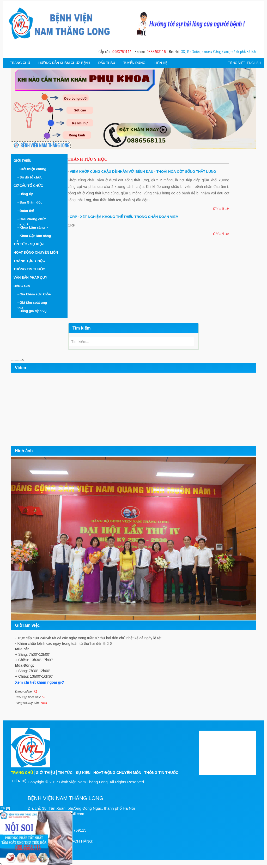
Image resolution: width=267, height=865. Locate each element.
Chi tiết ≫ (221, 208)
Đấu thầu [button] (106, 63)
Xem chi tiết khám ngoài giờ (39, 682)
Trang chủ (20, 63)
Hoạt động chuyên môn (36, 252)
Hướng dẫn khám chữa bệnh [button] (64, 63)
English (254, 63)
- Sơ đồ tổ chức (30, 177)
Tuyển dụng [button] (134, 63)
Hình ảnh (24, 451)
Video (20, 368)
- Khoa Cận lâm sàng (35, 238)
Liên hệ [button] (160, 63)
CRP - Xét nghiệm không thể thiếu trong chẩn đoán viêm (123, 217)
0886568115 (156, 51)
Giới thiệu (22, 161)
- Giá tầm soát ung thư (32, 305)
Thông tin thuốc (29, 269)
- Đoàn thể (26, 211)
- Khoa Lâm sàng (32, 227)
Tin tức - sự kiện (74, 773)
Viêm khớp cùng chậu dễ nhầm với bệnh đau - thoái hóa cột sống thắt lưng (142, 172)
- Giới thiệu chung (32, 169)
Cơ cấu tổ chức (28, 186)
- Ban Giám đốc (30, 202)
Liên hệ (19, 781)
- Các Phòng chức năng (31, 221)
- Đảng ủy (26, 194)
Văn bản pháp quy (30, 277)
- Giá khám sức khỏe (35, 294)
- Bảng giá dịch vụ (32, 311)
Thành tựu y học (29, 261)
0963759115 (121, 51)
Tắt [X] (5, 808)
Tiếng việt (236, 63)
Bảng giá (22, 286)
